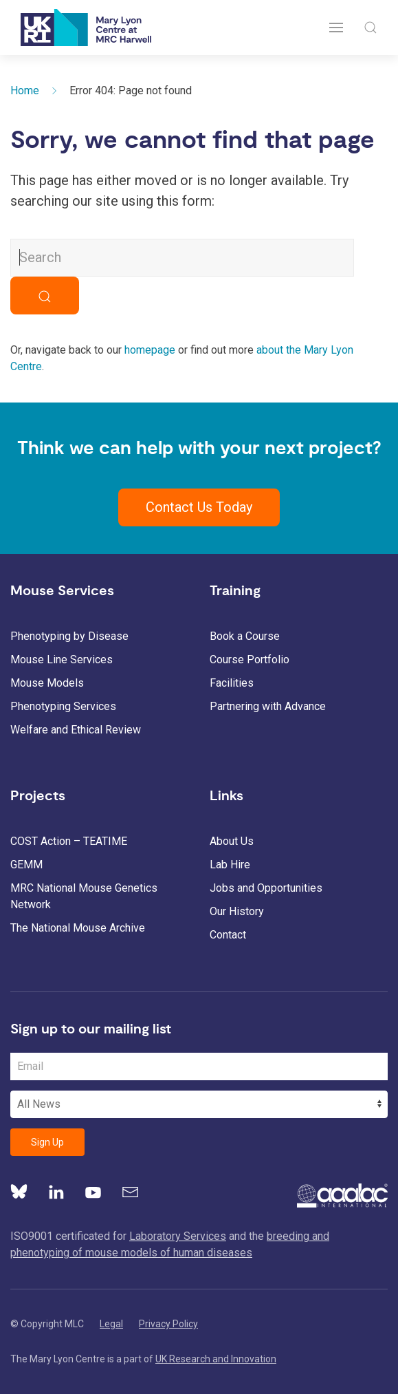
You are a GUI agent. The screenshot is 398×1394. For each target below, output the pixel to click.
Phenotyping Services (63, 706)
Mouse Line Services (61, 659)
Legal (111, 1323)
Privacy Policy (168, 1323)
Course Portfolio (249, 659)
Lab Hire (230, 864)
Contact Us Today (199, 507)
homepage (149, 349)
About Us (232, 841)
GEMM (26, 864)
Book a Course (245, 636)
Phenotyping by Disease (69, 636)
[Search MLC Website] (182, 258)
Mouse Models (47, 682)
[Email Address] (199, 1066)
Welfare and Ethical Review (75, 729)
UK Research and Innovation (215, 1358)
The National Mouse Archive (77, 927)
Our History (237, 911)
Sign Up (47, 1142)
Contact (228, 934)
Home (24, 90)
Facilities (232, 682)
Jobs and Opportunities (266, 887)
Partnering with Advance (268, 706)
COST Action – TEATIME (68, 841)
